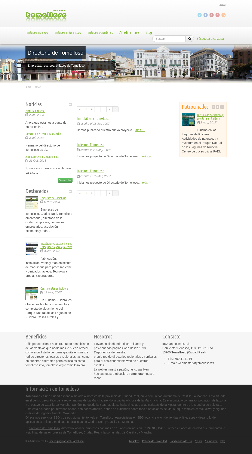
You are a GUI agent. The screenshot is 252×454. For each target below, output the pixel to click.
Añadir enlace (129, 32)
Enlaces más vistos (68, 32)
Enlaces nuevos (37, 32)
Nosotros (134, 441)
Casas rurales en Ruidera (54, 288)
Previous (214, 107)
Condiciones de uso (181, 441)
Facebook (206, 15)
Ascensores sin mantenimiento (42, 156)
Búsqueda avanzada (210, 38)
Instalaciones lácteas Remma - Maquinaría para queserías (56, 245)
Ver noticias (65, 180)
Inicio (222, 4)
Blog (149, 32)
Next (217, 107)
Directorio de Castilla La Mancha (43, 134)
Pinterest (218, 15)
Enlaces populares (100, 32)
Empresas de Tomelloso (53, 198)
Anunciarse (211, 441)
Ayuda (198, 441)
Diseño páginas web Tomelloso (66, 441)
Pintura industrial (35, 111)
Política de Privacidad (154, 441)
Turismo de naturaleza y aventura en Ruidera (210, 116)
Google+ (212, 15)
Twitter (200, 15)
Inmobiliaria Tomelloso (93, 118)
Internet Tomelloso (90, 144)
